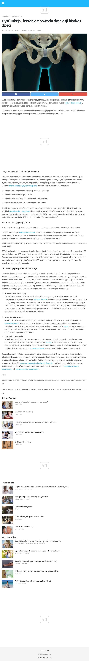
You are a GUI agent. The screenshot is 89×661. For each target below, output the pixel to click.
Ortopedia (5, 16)
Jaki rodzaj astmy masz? (24, 507)
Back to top (44, 650)
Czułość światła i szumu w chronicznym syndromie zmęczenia (38, 541)
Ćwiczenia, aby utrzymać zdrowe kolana (29, 517)
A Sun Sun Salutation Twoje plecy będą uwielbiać (33, 581)
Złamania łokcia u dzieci (24, 412)
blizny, (49, 342)
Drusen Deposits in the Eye (24, 527)
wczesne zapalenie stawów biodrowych (36, 363)
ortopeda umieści (12, 323)
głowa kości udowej (73, 103)
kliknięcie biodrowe (27, 232)
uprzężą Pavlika (40, 299)
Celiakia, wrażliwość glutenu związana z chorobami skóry (36, 561)
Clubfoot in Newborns (23, 442)
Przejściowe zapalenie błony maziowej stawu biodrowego (36, 422)
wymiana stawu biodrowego (27, 369)
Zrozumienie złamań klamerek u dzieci (29, 432)
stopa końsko (14, 211)
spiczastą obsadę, (36, 348)
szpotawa (26, 211)
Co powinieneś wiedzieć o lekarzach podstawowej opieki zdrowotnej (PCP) (42, 487)
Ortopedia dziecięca (16, 16)
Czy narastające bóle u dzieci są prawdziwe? (31, 402)
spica (66, 326)
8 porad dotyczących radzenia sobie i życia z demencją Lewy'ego (38, 551)
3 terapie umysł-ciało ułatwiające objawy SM (31, 497)
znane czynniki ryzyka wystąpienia (23, 186)
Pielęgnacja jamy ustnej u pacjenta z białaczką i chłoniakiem (37, 571)
